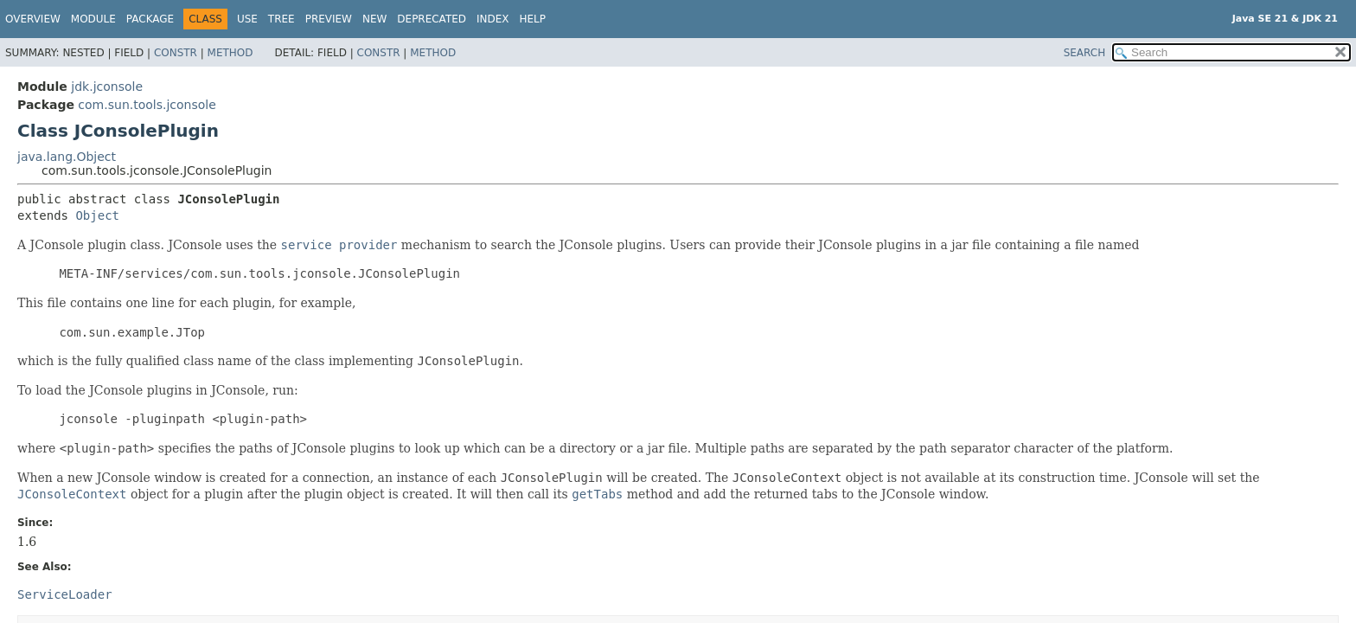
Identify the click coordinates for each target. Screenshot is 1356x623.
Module (93, 19)
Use (247, 19)
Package (150, 19)
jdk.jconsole (107, 86)
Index (493, 19)
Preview (328, 19)
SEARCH (1085, 53)
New (374, 19)
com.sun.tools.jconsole (146, 105)
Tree (281, 19)
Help (533, 19)
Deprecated (431, 19)
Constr (175, 53)
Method (230, 53)
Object (97, 215)
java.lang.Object (66, 157)
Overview (33, 19)
